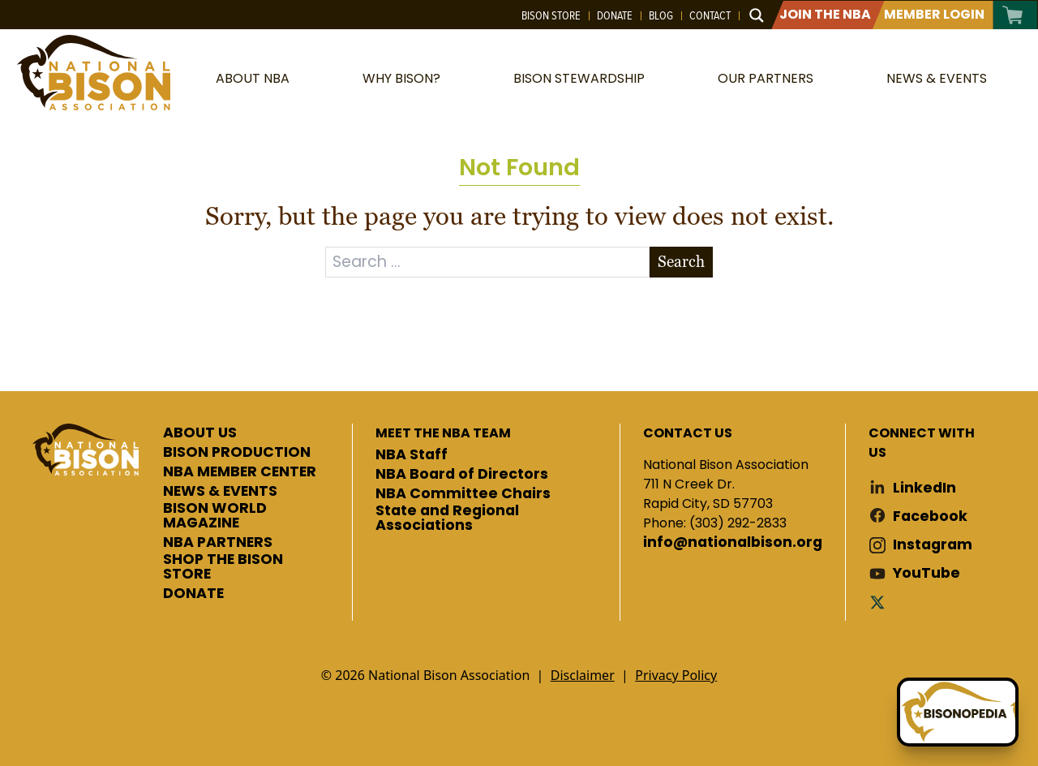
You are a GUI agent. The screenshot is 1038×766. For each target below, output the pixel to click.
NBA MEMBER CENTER (239, 472)
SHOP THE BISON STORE (223, 567)
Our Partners (765, 78)
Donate (615, 15)
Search (681, 262)
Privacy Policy (676, 675)
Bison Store (551, 15)
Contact (710, 15)
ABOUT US (200, 433)
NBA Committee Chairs (463, 494)
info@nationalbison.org (732, 543)
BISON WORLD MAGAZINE (215, 515)
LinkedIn (924, 488)
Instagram (932, 545)
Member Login (934, 14)
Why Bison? (401, 78)
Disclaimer (583, 675)
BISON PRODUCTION (237, 452)
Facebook (930, 516)
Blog (661, 15)
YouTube (926, 573)
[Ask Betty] (958, 712)
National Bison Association (93, 72)
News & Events (936, 78)
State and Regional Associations (447, 518)
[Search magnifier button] (756, 15)
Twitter (881, 601)
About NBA (253, 78)
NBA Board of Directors (461, 474)
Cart (1013, 15)
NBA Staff (411, 455)
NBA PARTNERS (217, 543)
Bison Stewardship (579, 78)
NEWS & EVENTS (220, 491)
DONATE (193, 594)
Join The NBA (825, 14)
